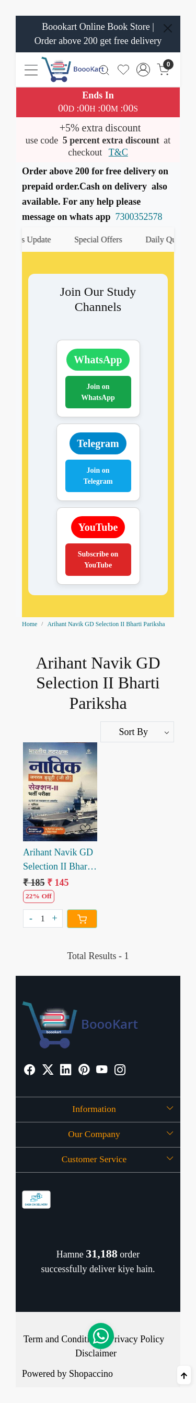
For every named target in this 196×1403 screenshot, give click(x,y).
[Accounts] (143, 69)
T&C (118, 152)
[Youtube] (102, 1071)
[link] (104, 69)
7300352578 (139, 216)
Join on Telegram (97, 475)
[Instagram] (120, 1071)
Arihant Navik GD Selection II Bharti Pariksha (58, 860)
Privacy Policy (137, 1339)
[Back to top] (184, 1375)
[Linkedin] (66, 1071)
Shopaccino (91, 1373)
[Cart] (82, 918)
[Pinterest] (84, 1071)
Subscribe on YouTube (98, 559)
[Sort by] (137, 731)
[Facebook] (30, 1071)
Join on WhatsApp (98, 392)
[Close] (167, 28)
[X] (48, 1071)
